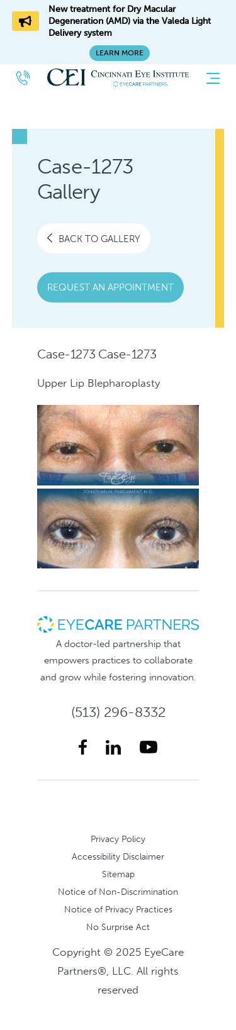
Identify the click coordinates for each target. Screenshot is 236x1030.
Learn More (119, 52)
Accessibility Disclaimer (118, 856)
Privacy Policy (118, 838)
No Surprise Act (118, 927)
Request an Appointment (110, 287)
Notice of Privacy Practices (118, 909)
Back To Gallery (93, 238)
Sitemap (118, 874)
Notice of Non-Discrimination (118, 891)
